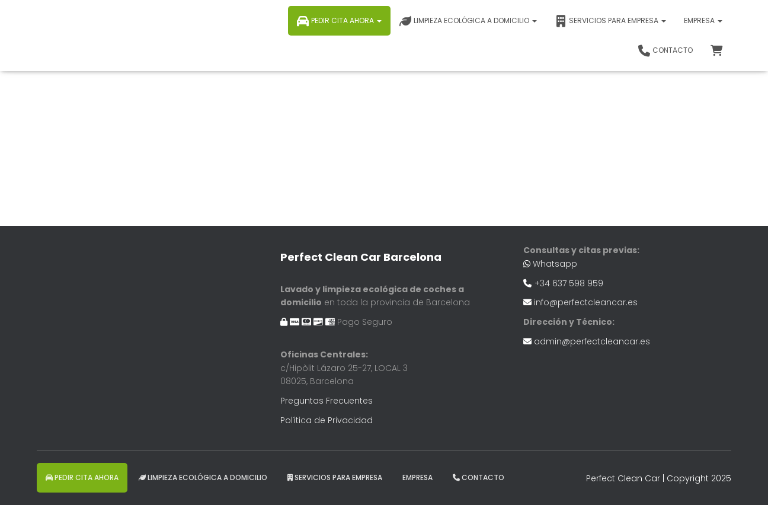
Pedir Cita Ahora (339, 21)
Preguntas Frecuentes (326, 401)
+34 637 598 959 (569, 283)
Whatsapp (555, 264)
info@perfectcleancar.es (586, 302)
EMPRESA (703, 20)
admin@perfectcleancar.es (592, 341)
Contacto (665, 51)
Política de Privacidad (326, 420)
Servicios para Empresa (610, 21)
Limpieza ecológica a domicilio (468, 21)
